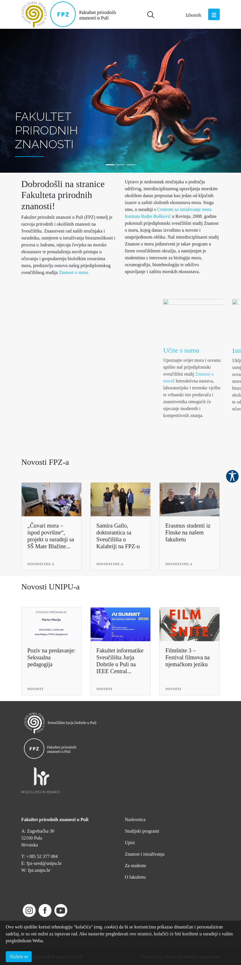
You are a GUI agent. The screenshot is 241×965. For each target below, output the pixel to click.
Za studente (135, 865)
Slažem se (18, 956)
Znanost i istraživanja (145, 854)
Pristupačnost (232, 476)
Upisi (130, 842)
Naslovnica (135, 819)
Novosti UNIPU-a (50, 586)
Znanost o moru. (74, 272)
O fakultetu (135, 877)
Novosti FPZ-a (45, 462)
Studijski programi (142, 831)
